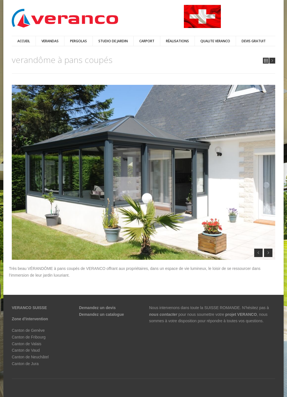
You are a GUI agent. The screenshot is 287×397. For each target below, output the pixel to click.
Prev (258, 253)
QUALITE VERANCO (215, 41)
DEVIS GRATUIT (254, 41)
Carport (146, 41)
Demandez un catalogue (102, 314)
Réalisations (177, 41)
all (266, 61)
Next (272, 61)
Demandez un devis (97, 307)
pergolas (78, 41)
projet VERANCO (241, 314)
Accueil (23, 41)
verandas (50, 41)
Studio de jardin (113, 41)
